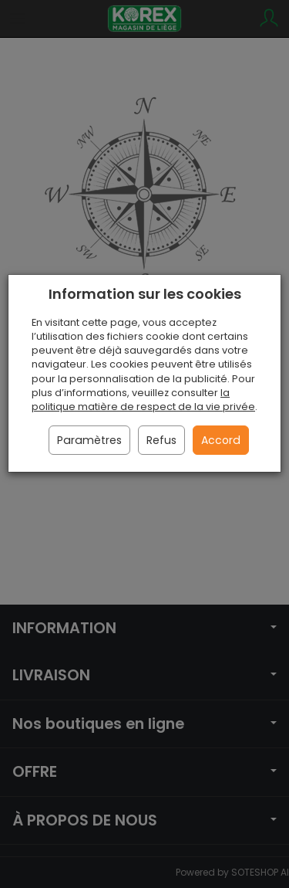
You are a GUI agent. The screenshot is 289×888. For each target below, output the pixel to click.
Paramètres (89, 440)
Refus (161, 440)
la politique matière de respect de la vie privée (143, 399)
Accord (220, 440)
